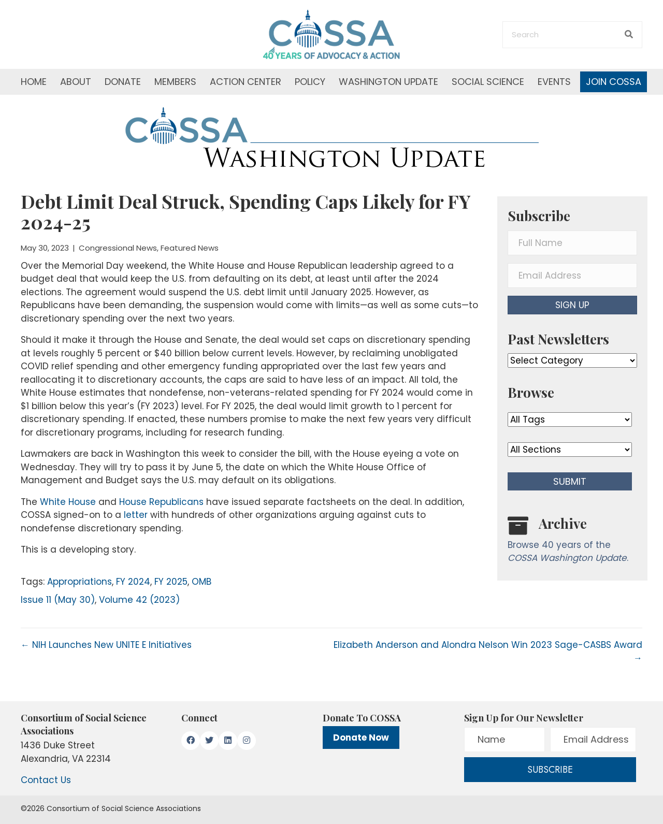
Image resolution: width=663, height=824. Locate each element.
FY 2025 (171, 581)
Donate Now (361, 737)
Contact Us (46, 780)
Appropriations (79, 581)
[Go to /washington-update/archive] (572, 542)
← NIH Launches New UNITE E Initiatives (106, 645)
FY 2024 (133, 581)
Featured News (190, 247)
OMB (201, 581)
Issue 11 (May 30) (58, 600)
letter (136, 515)
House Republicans (161, 502)
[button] (572, 305)
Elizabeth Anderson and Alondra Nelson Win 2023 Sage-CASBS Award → (488, 651)
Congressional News (118, 247)
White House (68, 502)
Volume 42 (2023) (139, 600)
